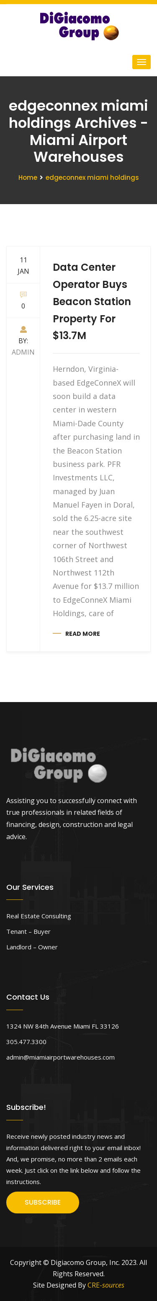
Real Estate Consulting (38, 916)
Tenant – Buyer (28, 931)
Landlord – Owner (32, 947)
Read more (82, 634)
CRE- (106, 1285)
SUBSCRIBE (43, 1202)
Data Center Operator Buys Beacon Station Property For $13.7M (92, 301)
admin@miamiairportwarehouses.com (60, 1057)
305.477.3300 (26, 1041)
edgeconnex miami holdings (92, 177)
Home (27, 177)
